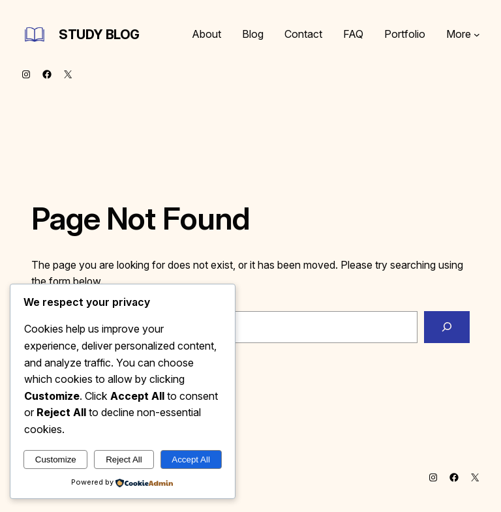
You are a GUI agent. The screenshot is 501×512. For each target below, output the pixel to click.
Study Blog (99, 34)
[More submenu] (477, 34)
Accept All (191, 459)
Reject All (124, 459)
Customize (55, 459)
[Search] (447, 327)
